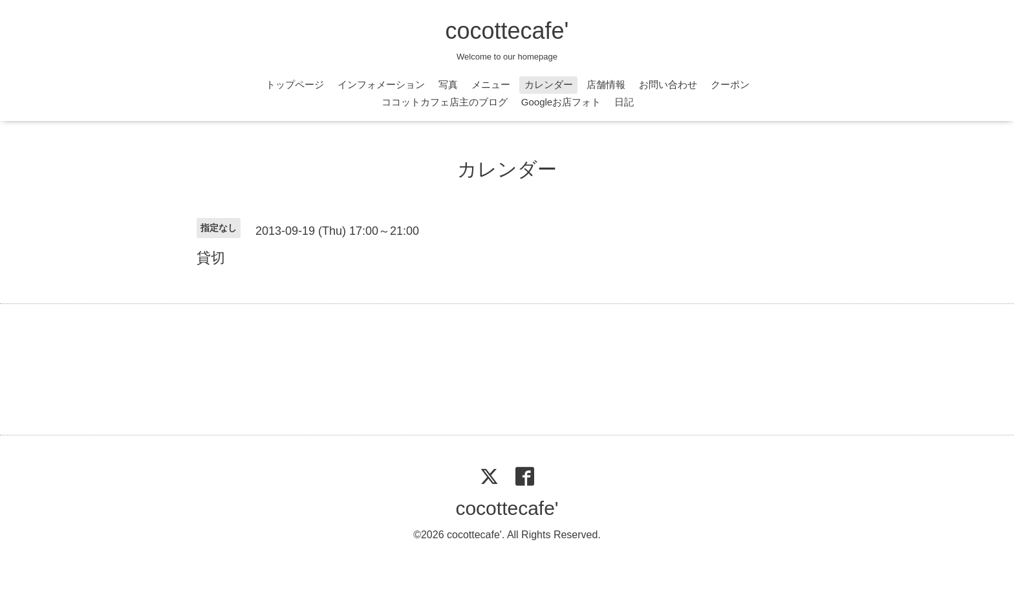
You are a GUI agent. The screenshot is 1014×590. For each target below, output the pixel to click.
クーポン (730, 84)
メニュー (490, 84)
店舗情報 (606, 84)
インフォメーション (381, 84)
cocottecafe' (507, 30)
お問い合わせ (668, 84)
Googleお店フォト (561, 101)
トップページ (295, 84)
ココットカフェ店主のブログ (445, 101)
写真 (448, 84)
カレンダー (548, 84)
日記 (624, 101)
